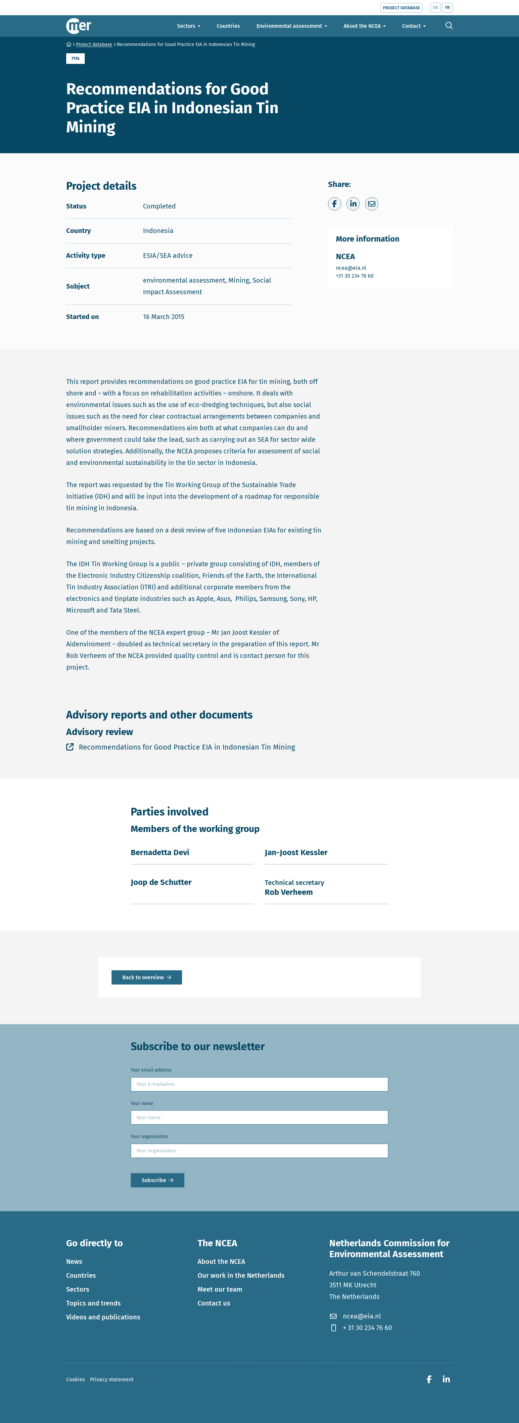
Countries (81, 1275)
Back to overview (143, 977)
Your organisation (149, 1136)
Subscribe (154, 1180)
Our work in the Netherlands (241, 1275)
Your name (142, 1103)
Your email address (151, 1070)
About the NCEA (221, 1261)
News (74, 1261)
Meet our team (220, 1289)
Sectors (77, 1289)
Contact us (214, 1303)
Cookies (75, 1379)
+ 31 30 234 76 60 (360, 1328)
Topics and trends (93, 1303)
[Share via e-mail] (371, 203)
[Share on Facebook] (334, 203)
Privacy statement (112, 1379)
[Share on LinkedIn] (353, 203)
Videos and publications (103, 1317)
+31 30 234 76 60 (355, 275)
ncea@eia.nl (355, 267)
